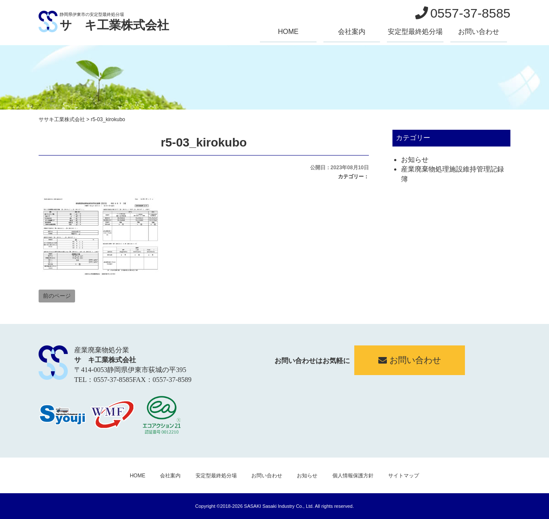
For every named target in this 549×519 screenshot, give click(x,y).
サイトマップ (403, 476)
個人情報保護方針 (353, 476)
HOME (288, 31)
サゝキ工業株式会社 (114, 25)
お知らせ (414, 159)
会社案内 (351, 31)
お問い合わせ (478, 31)
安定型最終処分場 (415, 31)
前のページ (57, 296)
